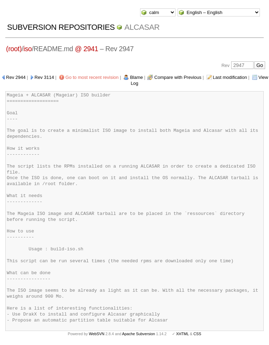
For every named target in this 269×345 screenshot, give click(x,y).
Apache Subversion (138, 334)
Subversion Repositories (61, 27)
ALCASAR (141, 27)
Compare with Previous (177, 77)
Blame (136, 77)
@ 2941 (86, 49)
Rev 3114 (44, 77)
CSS (197, 334)
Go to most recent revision (92, 77)
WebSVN (96, 334)
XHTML (182, 334)
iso (27, 49)
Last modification (230, 77)
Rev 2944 (16, 77)
